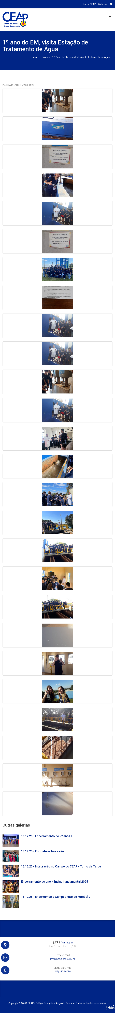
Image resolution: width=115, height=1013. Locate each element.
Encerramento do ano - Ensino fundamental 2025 (54, 881)
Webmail (102, 4)
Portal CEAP (89, 4)
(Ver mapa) (67, 942)
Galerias (46, 57)
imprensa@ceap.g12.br (62, 959)
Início (35, 57)
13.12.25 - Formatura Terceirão (42, 851)
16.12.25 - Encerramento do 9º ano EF (47, 836)
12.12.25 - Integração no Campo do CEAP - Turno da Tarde (61, 866)
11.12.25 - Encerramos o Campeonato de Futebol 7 (55, 896)
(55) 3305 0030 (62, 971)
